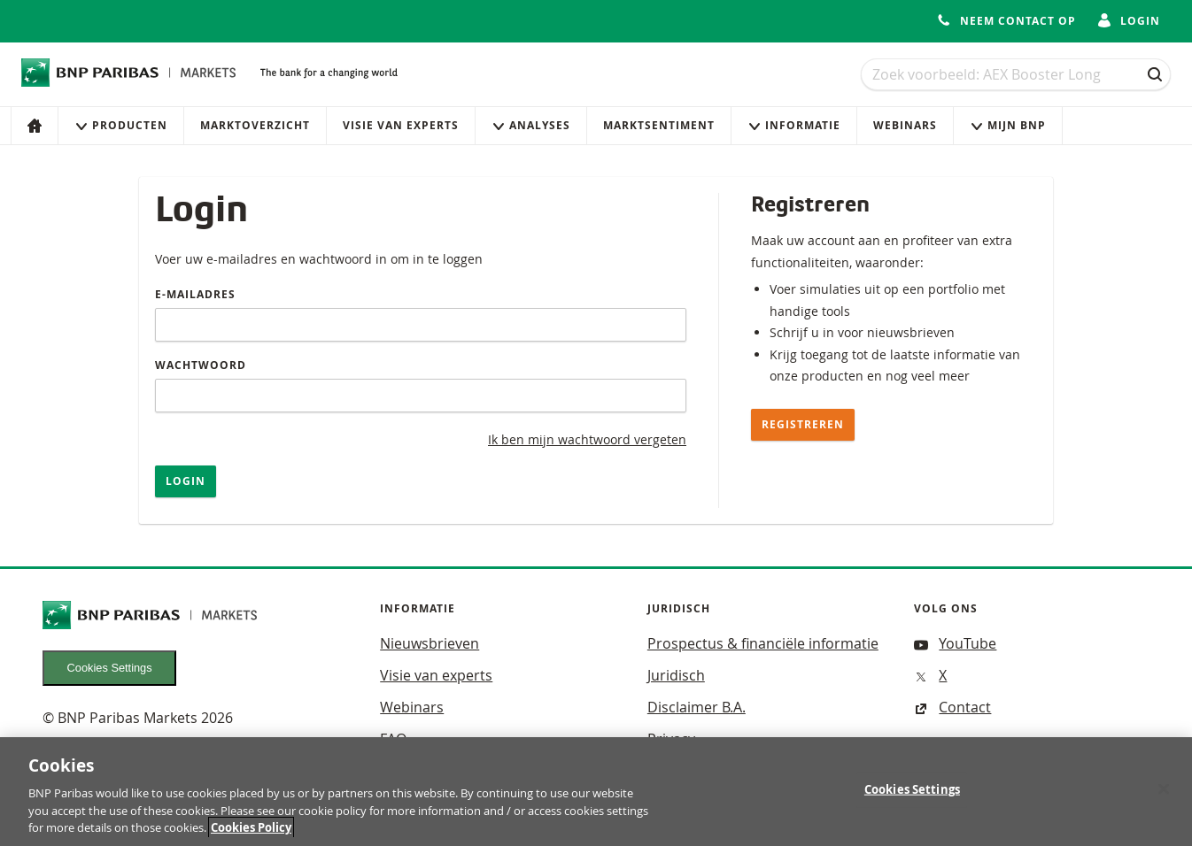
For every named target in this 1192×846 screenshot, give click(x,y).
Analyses (531, 125)
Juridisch (676, 675)
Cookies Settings (109, 667)
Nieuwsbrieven (429, 643)
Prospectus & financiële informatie (763, 643)
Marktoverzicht (255, 125)
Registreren (803, 424)
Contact (952, 707)
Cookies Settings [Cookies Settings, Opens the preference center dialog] (912, 798)
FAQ (393, 739)
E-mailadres (195, 294)
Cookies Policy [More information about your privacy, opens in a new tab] (251, 837)
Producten (120, 125)
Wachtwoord (200, 365)
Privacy (671, 739)
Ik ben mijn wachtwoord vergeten (587, 439)
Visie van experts (401, 125)
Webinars (905, 125)
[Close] (1163, 798)
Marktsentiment (659, 125)
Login (185, 480)
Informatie (793, 125)
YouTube (955, 643)
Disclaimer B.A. (696, 707)
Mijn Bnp (1008, 125)
